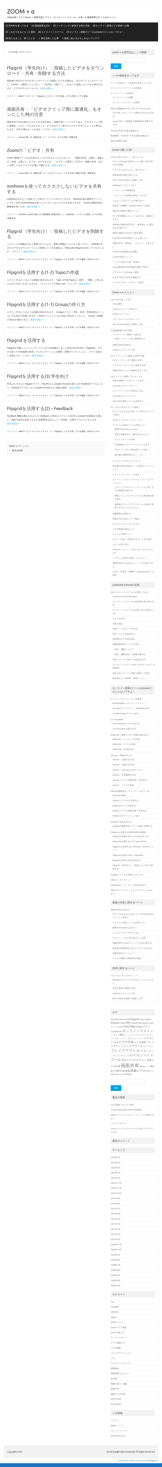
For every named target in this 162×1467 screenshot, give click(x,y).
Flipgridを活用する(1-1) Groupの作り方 (46, 304)
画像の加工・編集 (119, 1384)
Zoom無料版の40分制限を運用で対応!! (130, 267)
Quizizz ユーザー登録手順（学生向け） (131, 780)
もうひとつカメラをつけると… (127, 524)
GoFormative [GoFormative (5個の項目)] (145, 1019)
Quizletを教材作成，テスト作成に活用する (132, 826)
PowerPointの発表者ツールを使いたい (130, 238)
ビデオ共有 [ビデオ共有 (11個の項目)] (126, 1042)
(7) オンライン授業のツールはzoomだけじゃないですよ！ (95, 32)
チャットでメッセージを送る (126, 474)
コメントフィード (119, 1431)
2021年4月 (115, 1224)
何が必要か (118, 304)
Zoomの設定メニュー (123, 257)
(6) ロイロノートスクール (50, 32)
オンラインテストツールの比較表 (126, 88)
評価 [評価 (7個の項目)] (122, 1070)
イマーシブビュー (119, 1123)
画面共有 (37, 137)
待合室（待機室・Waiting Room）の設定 (131, 205)
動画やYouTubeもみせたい (127, 429)
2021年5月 (115, 1219)
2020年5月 (115, 1275)
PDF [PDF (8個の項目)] (128, 1022)
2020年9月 (115, 1255)
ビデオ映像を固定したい (124, 529)
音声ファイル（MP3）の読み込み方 (129, 659)
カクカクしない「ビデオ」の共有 (128, 282)
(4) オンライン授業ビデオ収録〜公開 (111, 25)
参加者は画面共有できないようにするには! (132, 948)
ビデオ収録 (82, 96)
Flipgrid (40, 96)
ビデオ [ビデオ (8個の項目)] (148, 1038)
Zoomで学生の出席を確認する (125, 131)
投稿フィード (117, 1425)
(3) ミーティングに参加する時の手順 (71, 25)
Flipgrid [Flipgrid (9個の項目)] (134, 1019)
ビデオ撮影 (80, 259)
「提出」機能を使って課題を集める (129, 654)
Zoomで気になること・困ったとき (127, 157)
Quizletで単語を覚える (121, 822)
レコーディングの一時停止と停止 (128, 391)
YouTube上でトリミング (124, 396)
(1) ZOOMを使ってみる (17, 25)
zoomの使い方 (25, 137)
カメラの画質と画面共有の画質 (127, 958)
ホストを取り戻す (121, 544)
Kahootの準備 (119, 795)
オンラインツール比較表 (122, 93)
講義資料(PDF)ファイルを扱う (126, 644)
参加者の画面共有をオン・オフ (129, 455)
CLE (112, 1302)
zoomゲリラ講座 (118, 1327)
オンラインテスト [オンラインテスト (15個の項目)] (136, 1031)
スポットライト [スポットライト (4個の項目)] (121, 1038)
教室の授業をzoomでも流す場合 (128, 233)
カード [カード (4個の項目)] (127, 1035)
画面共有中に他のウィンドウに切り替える (132, 943)
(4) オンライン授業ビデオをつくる (126, 376)
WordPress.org (118, 1436)
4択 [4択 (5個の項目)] (112, 1019)
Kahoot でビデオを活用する (125, 800)
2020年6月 (115, 1270)
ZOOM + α (21, 11)
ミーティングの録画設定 (124, 190)
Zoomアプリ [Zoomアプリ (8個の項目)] (143, 1026)
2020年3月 (115, 1285)
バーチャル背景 (83, 214)
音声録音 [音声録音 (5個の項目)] (128, 1074)
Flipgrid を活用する (26, 340)
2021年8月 (115, 1203)
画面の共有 (80, 173)
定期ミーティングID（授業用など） (131, 338)
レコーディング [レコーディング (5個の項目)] (122, 1055)
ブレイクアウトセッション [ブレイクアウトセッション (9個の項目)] (137, 1045)
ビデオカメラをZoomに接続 (126, 272)
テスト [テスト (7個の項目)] (130, 1038)
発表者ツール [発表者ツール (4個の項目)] (145, 1066)
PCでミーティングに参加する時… (128, 360)
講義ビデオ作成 (118, 1394)
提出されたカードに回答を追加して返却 (131, 673)
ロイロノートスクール (121, 1363)
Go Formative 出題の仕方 (124, 729)
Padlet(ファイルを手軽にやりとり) (127, 875)
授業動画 (46, 214)
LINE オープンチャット (121, 880)
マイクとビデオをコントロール (127, 461)
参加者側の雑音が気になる (125, 175)
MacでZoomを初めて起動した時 (128, 180)
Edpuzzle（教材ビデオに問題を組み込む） (130, 735)
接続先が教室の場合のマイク (126, 211)
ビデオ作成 (59, 96)
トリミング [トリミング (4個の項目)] (139, 1038)
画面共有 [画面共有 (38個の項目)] (130, 1065)
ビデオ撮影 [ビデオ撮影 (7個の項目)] (140, 1042)
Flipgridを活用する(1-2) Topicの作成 (43, 272)
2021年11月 (116, 1188)
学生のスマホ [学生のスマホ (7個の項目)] (129, 1060)
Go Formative (117, 719)
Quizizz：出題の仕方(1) (123, 759)
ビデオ (49, 96)
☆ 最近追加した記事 (48, 38)
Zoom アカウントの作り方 (125, 309)
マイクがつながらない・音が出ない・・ (131, 170)
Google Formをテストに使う (126, 713)
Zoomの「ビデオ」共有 (30, 150)
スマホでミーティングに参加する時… (130, 365)
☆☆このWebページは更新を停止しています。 (132, 83)
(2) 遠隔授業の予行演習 (121, 330)
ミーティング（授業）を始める (127, 334)
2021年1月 (115, 1239)
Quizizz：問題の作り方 (121, 755)
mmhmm (23, 214)
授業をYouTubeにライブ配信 (126, 519)
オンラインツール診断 (123, 97)
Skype (113, 1317)
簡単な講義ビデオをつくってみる (128, 380)
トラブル (52, 137)
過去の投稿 (16, 450)
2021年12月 (116, 1183)
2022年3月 (115, 1168)
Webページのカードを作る (125, 629)
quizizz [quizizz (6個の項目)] (145, 1023)
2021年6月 (115, 1214)
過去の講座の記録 (119, 141)
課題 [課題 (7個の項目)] (127, 1070)
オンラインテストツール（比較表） (127, 699)
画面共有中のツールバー (124, 953)
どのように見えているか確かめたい (129, 200)
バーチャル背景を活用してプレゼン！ (130, 558)
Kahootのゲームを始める (124, 806)
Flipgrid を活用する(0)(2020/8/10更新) (128, 832)
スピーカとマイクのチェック (126, 319)
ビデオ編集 (116, 1348)
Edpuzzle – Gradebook (123, 749)
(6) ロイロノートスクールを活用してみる (130, 592)
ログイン (115, 1420)
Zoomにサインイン (122, 314)
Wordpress (153, 1460)
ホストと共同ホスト (122, 534)
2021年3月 (115, 1229)
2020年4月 (115, 1280)
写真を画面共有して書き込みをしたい (132, 434)
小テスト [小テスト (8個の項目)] (141, 1059)
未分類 (114, 1378)
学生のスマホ (93, 259)
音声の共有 (116, 1399)
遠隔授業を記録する (122, 513)
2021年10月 (116, 1193)
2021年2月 (115, 1234)
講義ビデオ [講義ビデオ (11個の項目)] (138, 1070)
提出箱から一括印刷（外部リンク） (129, 678)
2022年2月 (115, 1173)
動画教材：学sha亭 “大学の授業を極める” (130, 136)
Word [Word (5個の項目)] (121, 1027)
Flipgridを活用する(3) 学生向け (38, 376)
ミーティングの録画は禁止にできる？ (130, 195)
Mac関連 (115, 1307)
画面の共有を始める (122, 345)
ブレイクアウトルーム (121, 1353)
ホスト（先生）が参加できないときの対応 (132, 539)
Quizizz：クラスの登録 (123, 785)
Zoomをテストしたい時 (124, 350)
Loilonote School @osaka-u (125, 596)
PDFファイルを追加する (124, 634)
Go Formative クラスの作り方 (126, 723)
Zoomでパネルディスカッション (128, 420)
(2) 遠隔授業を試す (41, 25)
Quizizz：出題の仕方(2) (123, 765)
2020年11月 (116, 1244)
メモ (113, 1358)
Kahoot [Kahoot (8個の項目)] (115, 1022)
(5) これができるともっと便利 (20, 32)
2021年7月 (115, 1208)
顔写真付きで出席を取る (124, 639)
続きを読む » (47, 88)
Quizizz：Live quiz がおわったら (127, 770)
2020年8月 (115, 1260)
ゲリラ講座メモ (118, 1343)
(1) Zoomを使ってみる (121, 299)
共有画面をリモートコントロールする (132, 444)
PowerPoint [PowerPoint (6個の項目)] (136, 1023)
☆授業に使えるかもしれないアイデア (81, 38)
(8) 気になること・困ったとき (20, 38)
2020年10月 (116, 1249)
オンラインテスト (40, 259)
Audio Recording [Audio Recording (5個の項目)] (121, 1019)
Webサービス (25, 96)
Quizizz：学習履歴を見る (124, 775)
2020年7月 (115, 1265)
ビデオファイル (55, 173)
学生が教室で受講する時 (124, 988)
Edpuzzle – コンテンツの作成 (126, 739)
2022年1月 (115, 1178)
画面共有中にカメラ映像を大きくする (130, 370)
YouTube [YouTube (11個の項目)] (130, 1026)
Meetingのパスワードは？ (125, 185)
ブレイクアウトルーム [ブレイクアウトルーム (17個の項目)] (129, 1050)
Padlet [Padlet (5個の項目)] (122, 1023)
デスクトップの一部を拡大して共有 (131, 450)
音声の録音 (116, 1404)
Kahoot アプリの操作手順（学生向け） (131, 811)
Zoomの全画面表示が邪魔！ (126, 252)
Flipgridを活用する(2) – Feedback (40, 408)
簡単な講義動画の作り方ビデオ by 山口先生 (131, 108)
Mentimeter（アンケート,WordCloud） (129, 885)
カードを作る (119, 618)
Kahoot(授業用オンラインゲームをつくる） (131, 791)
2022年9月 (115, 1162)
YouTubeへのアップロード (125, 386)
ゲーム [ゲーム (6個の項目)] (146, 1035)
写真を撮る (118, 623)
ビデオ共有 (70, 96)
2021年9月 (115, 1198)
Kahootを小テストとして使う (126, 816)
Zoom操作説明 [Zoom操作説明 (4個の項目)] (116, 1031)
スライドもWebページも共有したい (129, 425)
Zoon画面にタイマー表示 (122, 1105)
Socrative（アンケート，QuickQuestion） (132, 708)
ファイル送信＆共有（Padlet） (127, 262)
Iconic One (123, 1460)
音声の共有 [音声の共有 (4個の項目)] (119, 1074)
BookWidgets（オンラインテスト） (129, 703)
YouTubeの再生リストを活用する (128, 401)
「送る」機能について (123, 649)
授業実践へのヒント (120, 1373)
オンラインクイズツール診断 (126, 102)
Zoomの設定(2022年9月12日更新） (127, 1110)
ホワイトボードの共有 (125, 439)
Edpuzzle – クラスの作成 (124, 744)
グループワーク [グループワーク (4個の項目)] (136, 1035)
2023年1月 (115, 1157)
